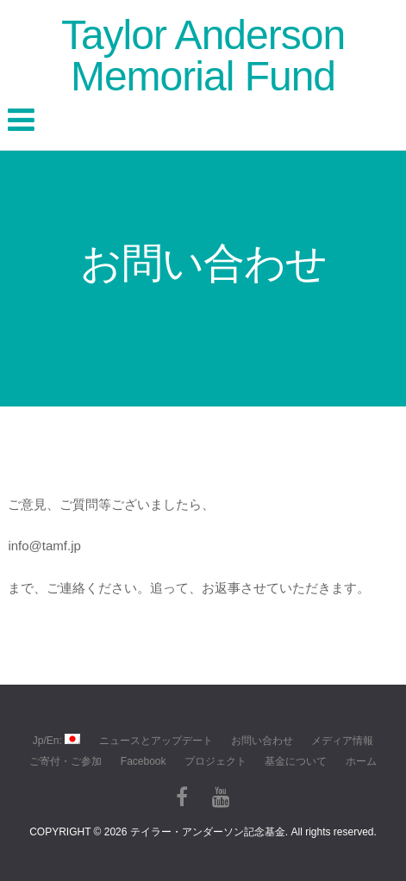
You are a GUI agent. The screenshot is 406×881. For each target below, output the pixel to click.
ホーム (361, 761)
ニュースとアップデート (156, 741)
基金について (296, 761)
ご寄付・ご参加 (65, 761)
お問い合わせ (262, 741)
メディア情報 (342, 741)
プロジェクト (215, 761)
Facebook (143, 761)
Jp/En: (56, 740)
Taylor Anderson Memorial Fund (203, 55)
